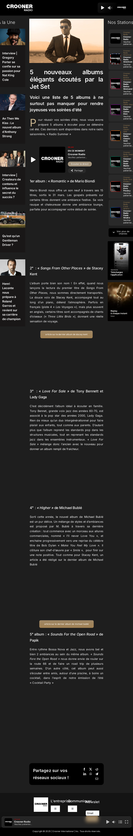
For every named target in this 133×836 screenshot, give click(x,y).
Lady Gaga (94, 415)
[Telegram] (97, 774)
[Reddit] (97, 769)
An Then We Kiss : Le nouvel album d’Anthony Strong (11, 127)
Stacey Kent (64, 297)
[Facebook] (84, 769)
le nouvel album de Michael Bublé (79, 517)
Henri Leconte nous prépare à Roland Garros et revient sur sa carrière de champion (11, 301)
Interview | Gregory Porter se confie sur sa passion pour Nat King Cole (11, 66)
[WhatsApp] (91, 774)
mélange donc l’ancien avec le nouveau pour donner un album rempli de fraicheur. (66, 444)
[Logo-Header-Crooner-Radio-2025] (20, 5)
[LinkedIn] (85, 774)
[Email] (97, 778)
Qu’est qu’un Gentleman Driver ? (11, 240)
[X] (90, 769)
